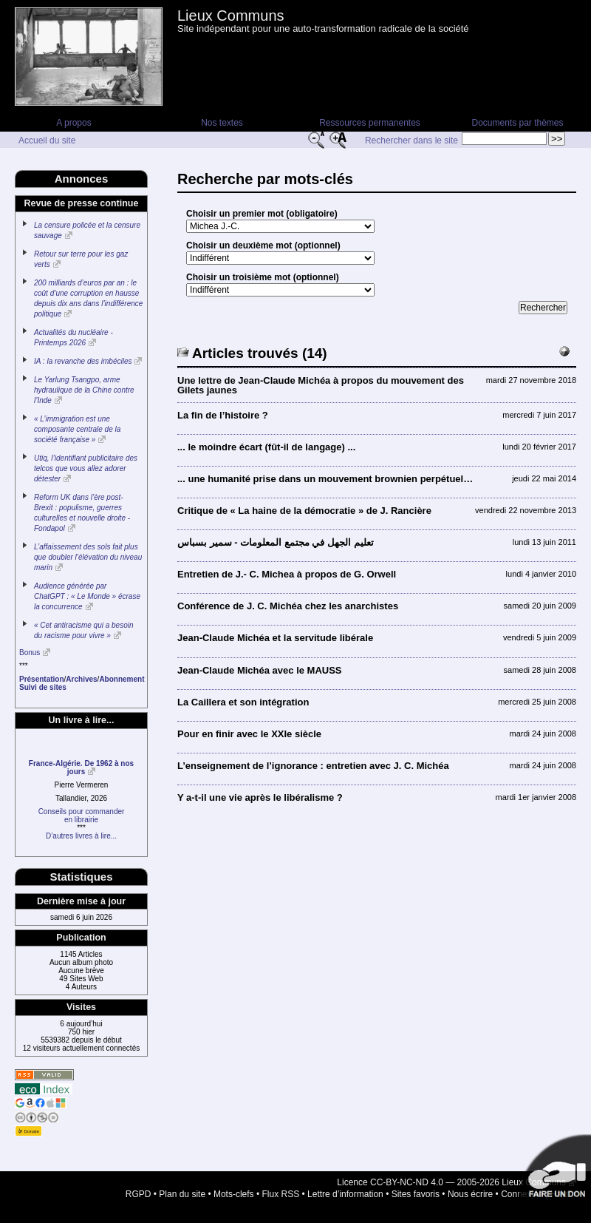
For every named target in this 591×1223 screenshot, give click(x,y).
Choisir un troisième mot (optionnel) (262, 277)
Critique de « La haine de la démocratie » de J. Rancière (304, 510)
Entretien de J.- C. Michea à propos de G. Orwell (286, 574)
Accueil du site (46, 140)
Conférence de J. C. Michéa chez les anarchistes (287, 606)
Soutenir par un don (554, 1171)
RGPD (138, 1194)
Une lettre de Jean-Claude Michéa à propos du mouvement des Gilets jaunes (320, 385)
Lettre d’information (345, 1194)
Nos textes (222, 123)
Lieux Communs (230, 15)
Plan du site (182, 1194)
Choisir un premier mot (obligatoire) (262, 213)
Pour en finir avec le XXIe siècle (249, 733)
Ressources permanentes (369, 123)
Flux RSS (281, 1194)
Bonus (29, 652)
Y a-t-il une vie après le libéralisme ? (260, 797)
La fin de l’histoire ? (222, 415)
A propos (73, 123)
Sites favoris (416, 1194)
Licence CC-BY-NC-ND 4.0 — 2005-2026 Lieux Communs (451, 1182)
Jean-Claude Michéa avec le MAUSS (259, 670)
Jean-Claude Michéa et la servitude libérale (275, 637)
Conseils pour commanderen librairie (81, 815)
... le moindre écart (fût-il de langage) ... (266, 447)
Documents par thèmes (517, 123)
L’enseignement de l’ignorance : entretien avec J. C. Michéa (313, 765)
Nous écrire (470, 1194)
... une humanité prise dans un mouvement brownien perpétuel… (325, 478)
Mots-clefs (233, 1194)
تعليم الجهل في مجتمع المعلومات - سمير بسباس (275, 542)
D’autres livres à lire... (81, 836)
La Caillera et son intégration (243, 702)
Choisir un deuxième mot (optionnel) (263, 245)
